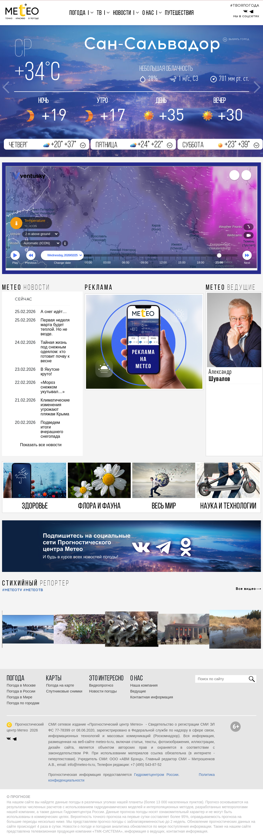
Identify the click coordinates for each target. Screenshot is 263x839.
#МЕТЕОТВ (33, 590)
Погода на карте (60, 685)
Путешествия (179, 13)
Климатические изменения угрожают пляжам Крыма (55, 407)
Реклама (99, 287)
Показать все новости (40, 445)
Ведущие (138, 691)
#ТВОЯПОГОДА (244, 5)
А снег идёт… (54, 311)
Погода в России (21, 691)
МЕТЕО (26, 287)
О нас (148, 13)
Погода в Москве (21, 685)
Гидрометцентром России (156, 775)
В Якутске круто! (50, 371)
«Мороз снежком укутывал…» (52, 387)
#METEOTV (12, 590)
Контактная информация (151, 697)
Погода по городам (23, 703)
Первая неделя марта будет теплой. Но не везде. (55, 327)
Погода (77, 13)
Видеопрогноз (101, 685)
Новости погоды (103, 691)
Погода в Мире (19, 697)
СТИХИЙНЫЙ (36, 583)
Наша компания (144, 685)
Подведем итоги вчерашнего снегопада (52, 429)
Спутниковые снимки (64, 691)
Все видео (246, 589)
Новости (122, 13)
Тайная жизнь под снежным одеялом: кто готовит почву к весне (55, 351)
